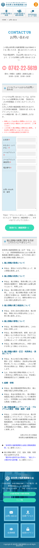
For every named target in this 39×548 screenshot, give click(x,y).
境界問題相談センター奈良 (32, 13)
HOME (4, 20)
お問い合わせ (13, 20)
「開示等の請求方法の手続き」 (15, 457)
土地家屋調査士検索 (6, 13)
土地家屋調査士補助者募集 (19, 13)
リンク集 (19, 500)
